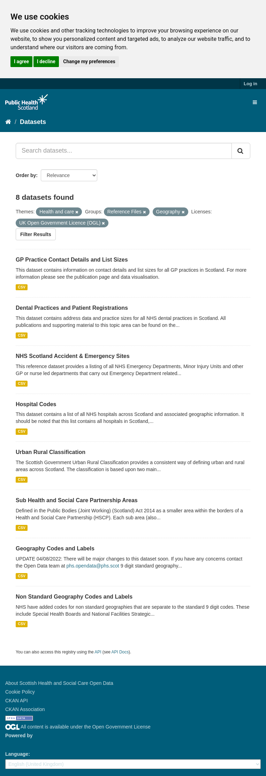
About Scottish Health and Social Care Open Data (59, 683)
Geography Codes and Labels (55, 548)
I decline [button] (46, 61)
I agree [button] (21, 61)
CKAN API (16, 700)
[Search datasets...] (124, 151)
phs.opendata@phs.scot (93, 566)
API (97, 652)
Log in (250, 83)
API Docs (120, 652)
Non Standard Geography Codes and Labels (74, 597)
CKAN (17, 743)
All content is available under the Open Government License (78, 727)
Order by (26, 175)
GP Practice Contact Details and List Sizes (72, 260)
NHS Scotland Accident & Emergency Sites (73, 356)
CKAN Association (25, 709)
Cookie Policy (20, 692)
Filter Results (35, 234)
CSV (21, 287)
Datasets (33, 121)
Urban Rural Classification (50, 452)
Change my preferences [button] (89, 61)
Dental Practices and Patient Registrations (72, 308)
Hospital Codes (36, 404)
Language (16, 754)
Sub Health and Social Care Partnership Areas (77, 500)
